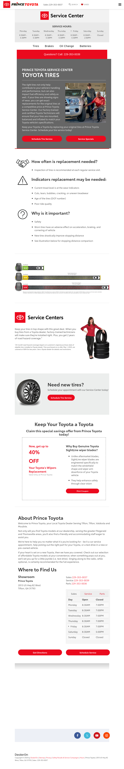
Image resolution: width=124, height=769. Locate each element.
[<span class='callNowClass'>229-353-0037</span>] (79, 577)
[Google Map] (62, 696)
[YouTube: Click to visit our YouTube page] (97, 735)
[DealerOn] (21, 754)
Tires (36, 46)
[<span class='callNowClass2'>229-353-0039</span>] (81, 580)
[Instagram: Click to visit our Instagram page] (106, 735)
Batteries (85, 46)
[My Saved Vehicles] (84, 5)
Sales (74, 593)
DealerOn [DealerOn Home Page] (34, 757)
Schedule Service (88, 652)
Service (88, 593)
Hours (82, 757)
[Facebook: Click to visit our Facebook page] (77, 735)
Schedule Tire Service (42, 138)
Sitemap (42, 757)
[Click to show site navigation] (120, 4)
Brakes (49, 46)
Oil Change (67, 46)
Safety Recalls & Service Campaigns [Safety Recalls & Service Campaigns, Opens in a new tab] (65, 757)
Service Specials (86, 138)
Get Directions (40, 652)
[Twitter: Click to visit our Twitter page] (87, 735)
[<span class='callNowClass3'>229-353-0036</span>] (79, 583)
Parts (102, 593)
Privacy (48, 757)
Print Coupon (82, 491)
